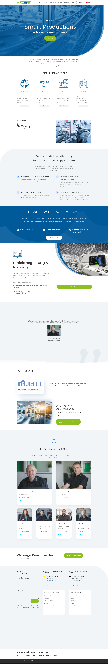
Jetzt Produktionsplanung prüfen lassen (67, 421)
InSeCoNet (33, 660)
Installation (45, 2)
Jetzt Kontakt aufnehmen (54, 237)
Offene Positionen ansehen (73, 555)
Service (52, 2)
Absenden (34, 601)
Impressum (27, 660)
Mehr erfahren (50, 38)
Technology (66, 2)
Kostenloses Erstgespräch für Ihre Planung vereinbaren (74, 286)
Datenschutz (20, 660)
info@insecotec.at (78, 580)
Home (40, 2)
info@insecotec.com (51, 580)
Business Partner (60, 385)
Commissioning (58, 2)
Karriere (74, 2)
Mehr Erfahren (25, 105)
